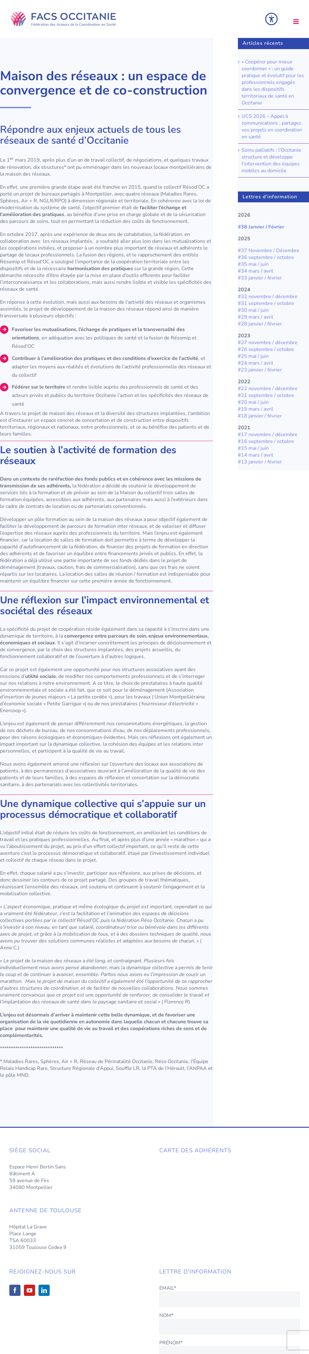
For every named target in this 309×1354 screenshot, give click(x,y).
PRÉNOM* (171, 1342)
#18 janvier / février (260, 415)
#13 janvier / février (260, 461)
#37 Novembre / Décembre (268, 250)
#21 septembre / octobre (266, 395)
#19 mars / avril (255, 409)
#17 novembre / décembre (268, 434)
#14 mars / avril (255, 455)
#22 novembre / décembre (268, 388)
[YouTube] (29, 1290)
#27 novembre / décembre (268, 342)
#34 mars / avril (255, 271)
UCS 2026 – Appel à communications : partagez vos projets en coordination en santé (272, 126)
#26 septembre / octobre (266, 349)
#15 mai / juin (253, 448)
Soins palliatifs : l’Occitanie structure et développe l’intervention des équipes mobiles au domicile (271, 160)
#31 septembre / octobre (266, 303)
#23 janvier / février (260, 369)
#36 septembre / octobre (266, 257)
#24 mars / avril (255, 363)
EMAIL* (167, 1288)
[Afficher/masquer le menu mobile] (296, 21)
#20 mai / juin (253, 402)
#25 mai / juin (253, 356)
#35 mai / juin (253, 264)
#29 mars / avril (255, 317)
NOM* (166, 1315)
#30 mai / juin (253, 310)
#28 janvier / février (260, 323)
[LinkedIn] (44, 1290)
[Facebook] (14, 1290)
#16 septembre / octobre (266, 441)
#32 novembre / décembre (268, 296)
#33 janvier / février (260, 277)
